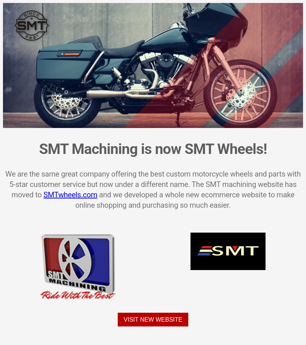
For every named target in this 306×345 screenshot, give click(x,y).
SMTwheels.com (70, 194)
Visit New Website (153, 319)
